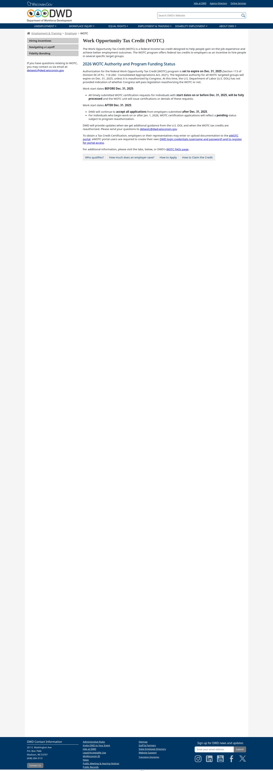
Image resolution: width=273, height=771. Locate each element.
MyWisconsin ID (91, 756)
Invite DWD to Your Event (96, 745)
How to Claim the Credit (197, 157)
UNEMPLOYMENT (44, 26)
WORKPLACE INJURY (80, 26)
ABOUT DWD (226, 26)
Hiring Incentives (40, 40)
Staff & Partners (147, 745)
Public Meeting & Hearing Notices (101, 763)
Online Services (238, 3)
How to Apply (168, 157)
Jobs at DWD (200, 3)
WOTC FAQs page (177, 149)
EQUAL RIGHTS (117, 26)
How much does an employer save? (131, 157)
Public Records (91, 767)
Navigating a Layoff (42, 47)
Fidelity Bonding (39, 53)
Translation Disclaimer (149, 757)
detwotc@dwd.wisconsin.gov (45, 70)
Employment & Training (47, 33)
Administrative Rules (94, 741)
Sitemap (143, 741)
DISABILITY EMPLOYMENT (190, 26)
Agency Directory (218, 3)
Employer (71, 33)
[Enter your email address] (214, 749)
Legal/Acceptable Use (94, 752)
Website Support (148, 752)
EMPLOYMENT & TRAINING (153, 26)
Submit (240, 749)
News (86, 759)
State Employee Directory (152, 749)
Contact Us (35, 765)
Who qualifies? (94, 157)
